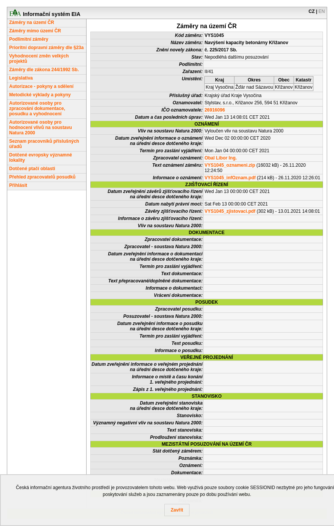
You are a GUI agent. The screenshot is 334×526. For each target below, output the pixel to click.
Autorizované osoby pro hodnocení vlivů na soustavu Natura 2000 (40, 127)
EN (321, 11)
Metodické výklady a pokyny (40, 94)
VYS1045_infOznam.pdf (229, 177)
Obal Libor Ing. (220, 158)
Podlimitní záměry (28, 39)
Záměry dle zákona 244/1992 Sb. (44, 69)
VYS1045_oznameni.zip (229, 165)
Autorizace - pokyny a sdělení (41, 86)
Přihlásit (18, 185)
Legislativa (21, 78)
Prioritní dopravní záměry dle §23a (46, 47)
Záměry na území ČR (31, 22)
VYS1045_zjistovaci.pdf (229, 211)
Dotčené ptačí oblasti (32, 168)
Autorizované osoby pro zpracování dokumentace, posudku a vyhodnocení (37, 108)
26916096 (214, 110)
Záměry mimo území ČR (35, 30)
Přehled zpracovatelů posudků (42, 177)
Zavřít (177, 510)
